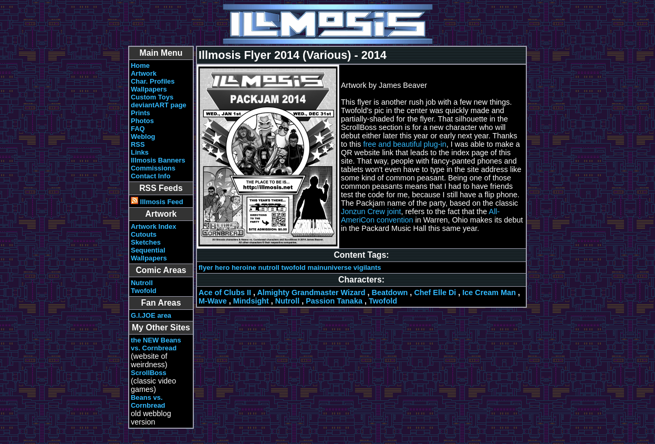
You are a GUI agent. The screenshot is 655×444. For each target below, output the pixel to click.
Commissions (153, 168)
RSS (138, 144)
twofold (294, 267)
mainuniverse (329, 267)
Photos (142, 121)
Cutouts (144, 234)
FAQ (138, 129)
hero (222, 267)
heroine (244, 267)
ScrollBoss (149, 373)
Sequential (148, 250)
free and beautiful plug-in (404, 144)
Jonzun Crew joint (371, 211)
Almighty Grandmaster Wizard (311, 292)
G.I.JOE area (151, 315)
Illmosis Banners (158, 160)
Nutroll (142, 283)
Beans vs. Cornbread (148, 401)
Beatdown (390, 292)
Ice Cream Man (489, 292)
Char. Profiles (153, 81)
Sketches (146, 242)
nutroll (268, 267)
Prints (140, 113)
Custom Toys (152, 97)
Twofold (144, 291)
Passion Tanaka (334, 301)
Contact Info (151, 176)
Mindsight (251, 301)
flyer (206, 267)
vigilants (367, 267)
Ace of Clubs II (225, 292)
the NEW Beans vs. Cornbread (156, 344)
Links (140, 152)
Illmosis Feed (157, 202)
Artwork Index (153, 226)
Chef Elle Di (435, 292)
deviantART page (158, 105)
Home (140, 65)
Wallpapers (149, 89)
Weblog (143, 136)
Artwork (144, 73)
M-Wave (213, 301)
